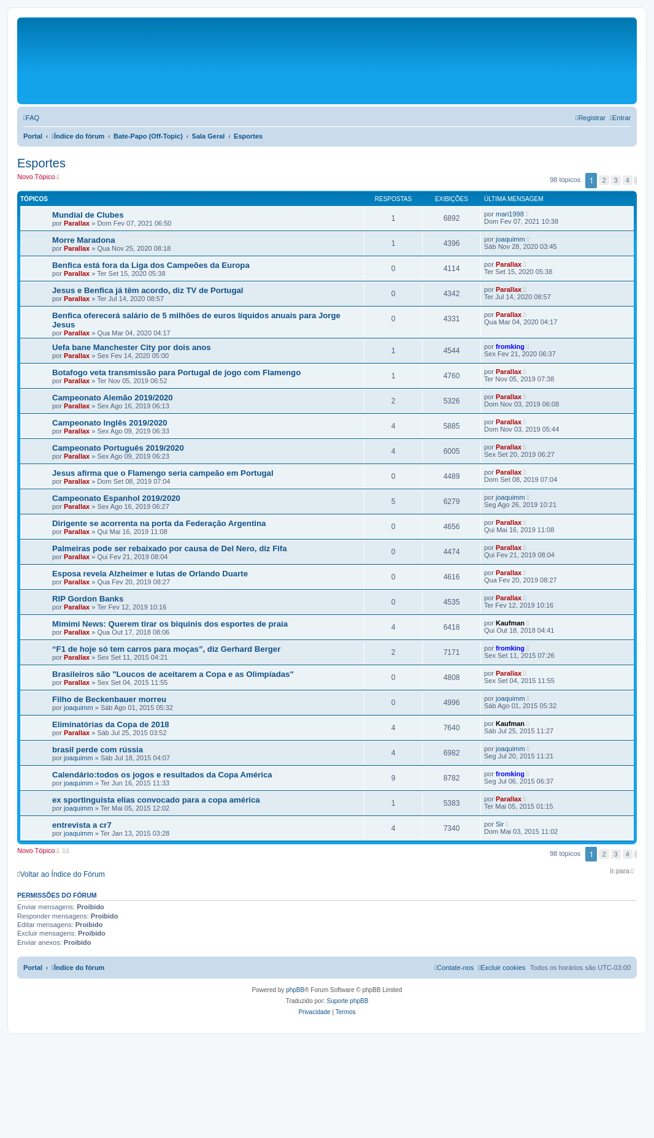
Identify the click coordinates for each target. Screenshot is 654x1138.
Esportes (41, 163)
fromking (510, 346)
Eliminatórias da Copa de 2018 (110, 724)
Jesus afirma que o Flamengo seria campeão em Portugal (163, 473)
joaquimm (510, 239)
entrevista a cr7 (82, 825)
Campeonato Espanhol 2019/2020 (116, 498)
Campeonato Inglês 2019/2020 (109, 422)
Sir (500, 824)
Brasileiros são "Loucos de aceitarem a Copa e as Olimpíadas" (173, 674)
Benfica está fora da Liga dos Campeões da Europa (151, 265)
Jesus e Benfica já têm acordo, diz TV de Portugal (147, 290)
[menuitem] (31, 117)
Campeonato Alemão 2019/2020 (112, 397)
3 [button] (616, 180)
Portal (32, 136)
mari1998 (510, 214)
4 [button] (627, 180)
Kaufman (510, 623)
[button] (635, 180)
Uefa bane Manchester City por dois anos (131, 347)
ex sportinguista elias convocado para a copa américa (156, 799)
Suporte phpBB (348, 1001)
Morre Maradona (83, 240)
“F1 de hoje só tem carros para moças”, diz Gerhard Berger (166, 649)
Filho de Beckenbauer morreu (109, 699)
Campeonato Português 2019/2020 (118, 448)
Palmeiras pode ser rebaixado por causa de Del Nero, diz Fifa (169, 548)
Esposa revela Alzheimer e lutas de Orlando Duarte (150, 573)
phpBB (295, 990)
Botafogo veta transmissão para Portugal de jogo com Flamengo (176, 372)
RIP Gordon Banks (87, 598)
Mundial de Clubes (88, 215)
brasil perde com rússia (97, 749)
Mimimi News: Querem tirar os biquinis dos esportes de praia (170, 623)
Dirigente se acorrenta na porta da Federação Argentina (159, 523)
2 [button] (604, 180)
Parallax (77, 223)
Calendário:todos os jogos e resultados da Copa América (162, 774)
